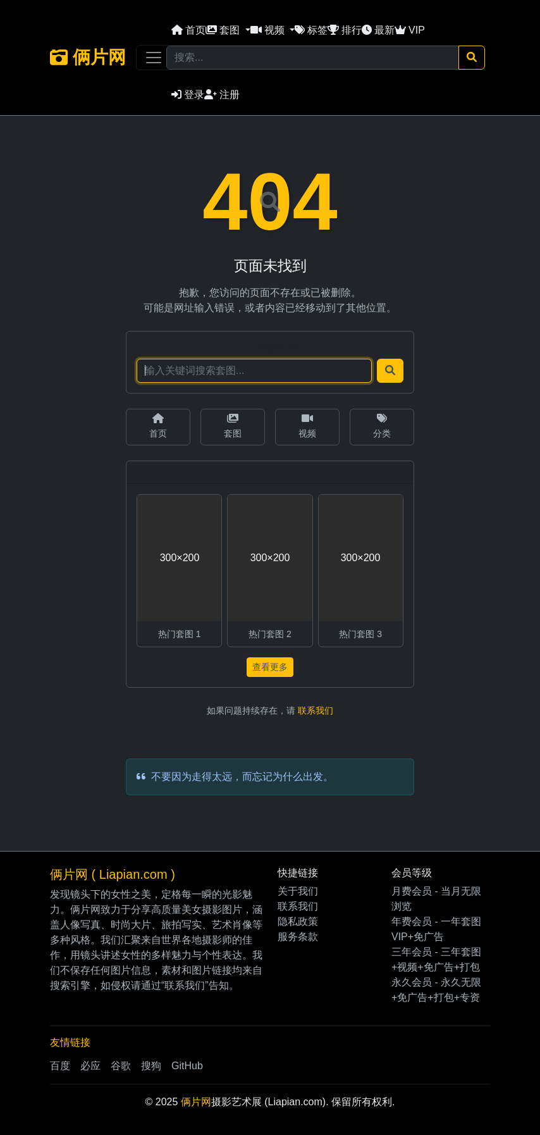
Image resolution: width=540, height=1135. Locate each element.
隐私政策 (298, 921)
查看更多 (270, 667)
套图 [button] (224, 30)
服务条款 (298, 936)
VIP (410, 30)
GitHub (187, 1065)
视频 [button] (268, 30)
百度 (60, 1065)
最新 (378, 30)
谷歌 (121, 1065)
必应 (90, 1065)
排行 (345, 30)
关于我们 (298, 891)
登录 (187, 94)
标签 (311, 30)
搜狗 (151, 1065)
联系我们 (315, 710)
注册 (222, 94)
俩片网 (88, 57)
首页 (188, 30)
